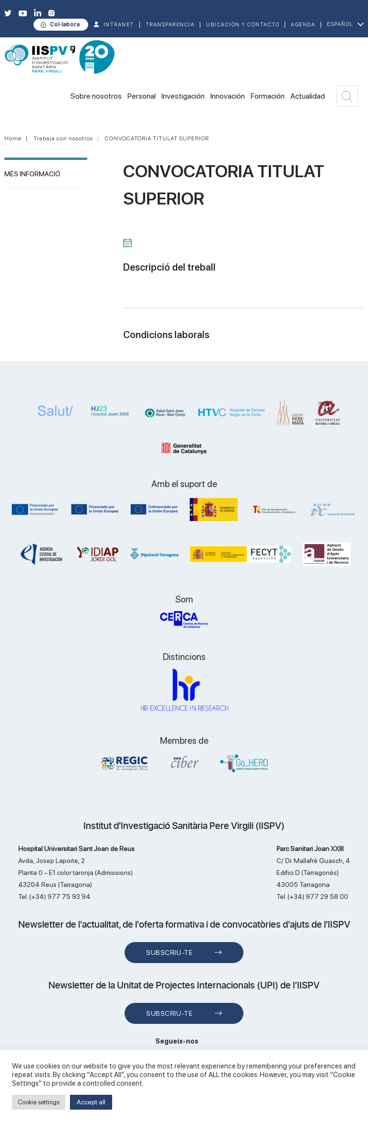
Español (340, 24)
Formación (268, 96)
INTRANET (119, 25)
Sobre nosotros (96, 96)
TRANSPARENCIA (170, 25)
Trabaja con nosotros (63, 138)
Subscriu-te (169, 952)
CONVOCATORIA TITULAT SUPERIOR (157, 138)
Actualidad (307, 96)
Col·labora (65, 24)
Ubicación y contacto (242, 25)
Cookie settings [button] (38, 1102)
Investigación (183, 96)
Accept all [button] (91, 1102)
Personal (141, 96)
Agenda (303, 25)
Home (13, 138)
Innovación (227, 96)
